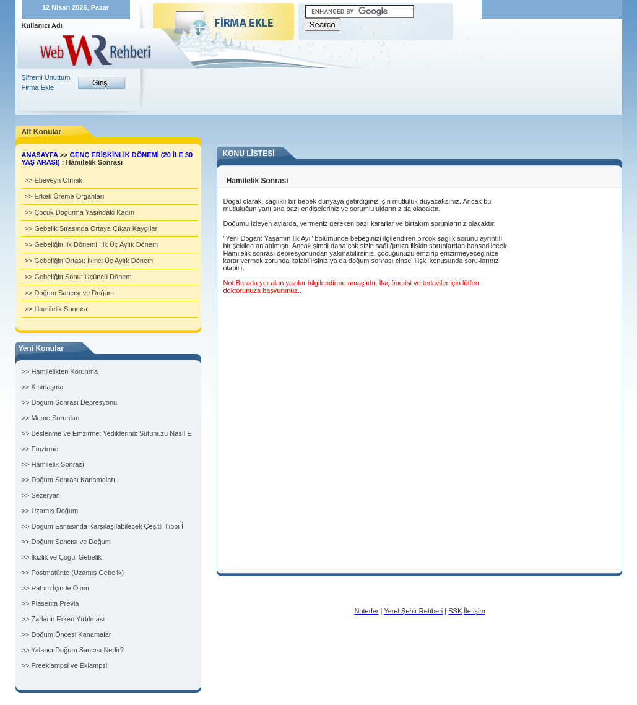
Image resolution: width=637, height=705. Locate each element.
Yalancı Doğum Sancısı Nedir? (77, 650)
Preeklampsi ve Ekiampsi (69, 665)
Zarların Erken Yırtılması (68, 619)
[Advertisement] (378, 77)
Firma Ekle (38, 87)
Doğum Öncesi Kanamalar (71, 634)
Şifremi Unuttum (46, 77)
